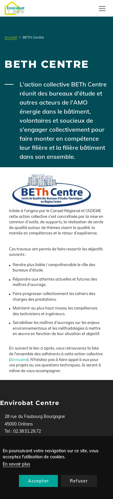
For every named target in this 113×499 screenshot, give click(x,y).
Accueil (11, 37)
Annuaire (18, 359)
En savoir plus (16, 464)
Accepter (38, 481)
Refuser (79, 481)
